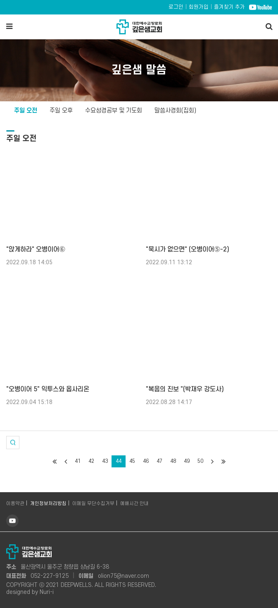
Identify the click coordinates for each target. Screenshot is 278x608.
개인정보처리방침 (48, 503)
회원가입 (199, 7)
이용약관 (15, 503)
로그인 (176, 7)
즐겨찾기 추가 (229, 7)
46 (146, 461)
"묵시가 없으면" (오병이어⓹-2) (187, 249)
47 (159, 461)
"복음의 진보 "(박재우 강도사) (185, 389)
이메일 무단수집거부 (93, 503)
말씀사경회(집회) (175, 110)
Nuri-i (47, 592)
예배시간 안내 (134, 503)
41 (78, 461)
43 (105, 461)
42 (91, 461)
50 (200, 461)
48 (173, 461)
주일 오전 (25, 110)
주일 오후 (61, 110)
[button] (12, 442)
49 (187, 461)
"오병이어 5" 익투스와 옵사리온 (47, 389)
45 (132, 461)
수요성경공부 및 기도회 (113, 110)
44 (118, 461)
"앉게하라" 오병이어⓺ (35, 249)
